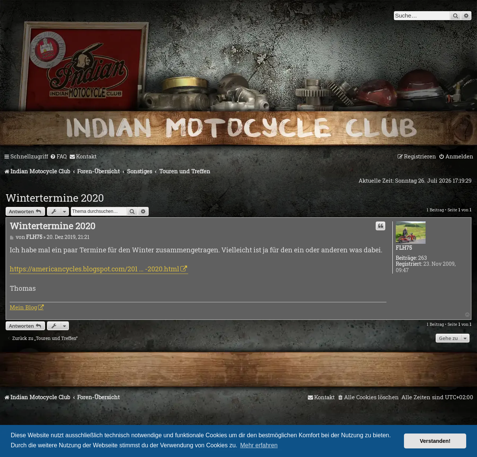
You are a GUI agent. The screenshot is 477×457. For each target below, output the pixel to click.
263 (422, 258)
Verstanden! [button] (435, 441)
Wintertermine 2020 (55, 198)
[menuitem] (58, 156)
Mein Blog (23, 307)
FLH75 (404, 248)
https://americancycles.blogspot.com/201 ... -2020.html (94, 268)
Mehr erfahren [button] (259, 445)
